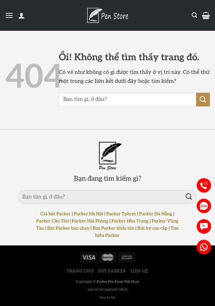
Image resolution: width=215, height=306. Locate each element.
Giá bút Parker (55, 214)
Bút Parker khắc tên (113, 228)
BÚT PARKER (112, 271)
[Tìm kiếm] (194, 15)
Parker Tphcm (121, 214)
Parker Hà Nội (88, 214)
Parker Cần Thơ (52, 221)
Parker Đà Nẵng (155, 214)
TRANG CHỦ (80, 271)
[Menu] (9, 15)
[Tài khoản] (21, 15)
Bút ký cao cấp (152, 228)
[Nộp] (203, 99)
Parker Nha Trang (130, 221)
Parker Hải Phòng (90, 221)
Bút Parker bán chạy (68, 228)
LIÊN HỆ (139, 271)
